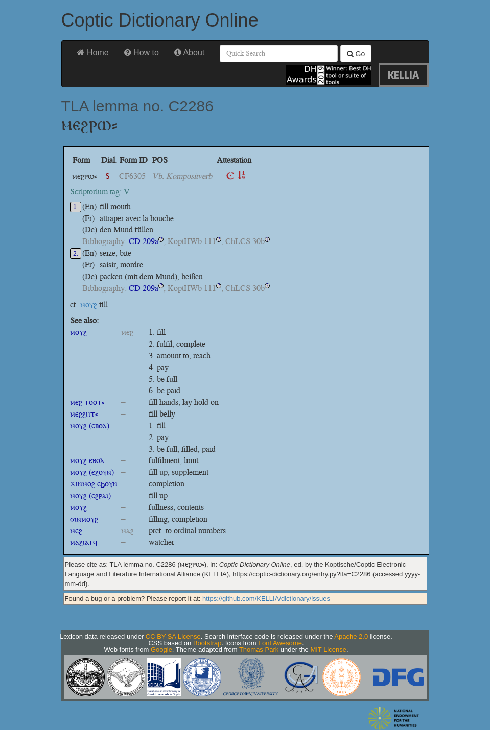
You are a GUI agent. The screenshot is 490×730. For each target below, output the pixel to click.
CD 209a (143, 241)
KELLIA (403, 74)
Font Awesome (280, 643)
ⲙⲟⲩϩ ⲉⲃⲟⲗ (87, 460)
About (189, 52)
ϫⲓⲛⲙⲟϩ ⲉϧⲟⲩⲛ (94, 483)
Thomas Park (258, 649)
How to (141, 52)
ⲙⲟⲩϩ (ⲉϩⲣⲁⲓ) (90, 495)
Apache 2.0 (351, 636)
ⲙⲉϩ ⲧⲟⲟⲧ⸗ (87, 402)
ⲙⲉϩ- (77, 530)
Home (93, 52)
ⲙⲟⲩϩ (88, 304)
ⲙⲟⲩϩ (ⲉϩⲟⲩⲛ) (92, 472)
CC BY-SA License (173, 636)
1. (76, 207)
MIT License (328, 649)
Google (161, 649)
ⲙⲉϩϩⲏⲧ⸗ (84, 413)
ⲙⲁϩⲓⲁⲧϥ (83, 542)
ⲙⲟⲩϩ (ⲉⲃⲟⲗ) (89, 425)
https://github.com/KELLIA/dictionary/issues (266, 598)
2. (76, 253)
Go (356, 54)
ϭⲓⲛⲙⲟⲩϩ (84, 519)
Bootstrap (207, 643)
